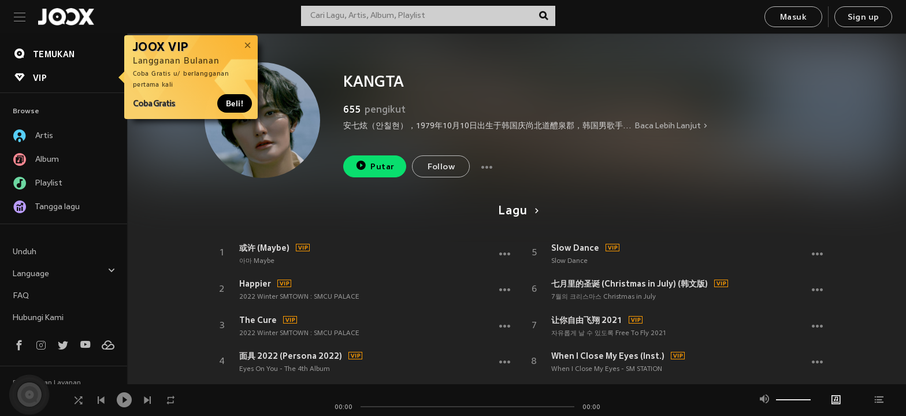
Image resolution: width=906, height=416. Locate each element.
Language (64, 272)
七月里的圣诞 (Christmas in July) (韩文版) (629, 283)
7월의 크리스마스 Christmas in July (603, 297)
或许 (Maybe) (264, 247)
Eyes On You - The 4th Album (284, 369)
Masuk (793, 17)
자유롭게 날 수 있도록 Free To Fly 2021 (608, 333)
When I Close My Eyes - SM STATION (606, 369)
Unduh (24, 252)
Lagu (516, 211)
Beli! (234, 103)
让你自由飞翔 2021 (586, 320)
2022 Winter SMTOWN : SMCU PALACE (299, 297)
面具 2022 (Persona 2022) (290, 356)
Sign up (863, 17)
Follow (441, 167)
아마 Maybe (256, 261)
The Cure (258, 320)
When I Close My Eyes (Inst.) (607, 356)
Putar (375, 165)
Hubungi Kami (38, 318)
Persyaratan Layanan (47, 383)
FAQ (21, 296)
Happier (255, 283)
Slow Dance (575, 247)
